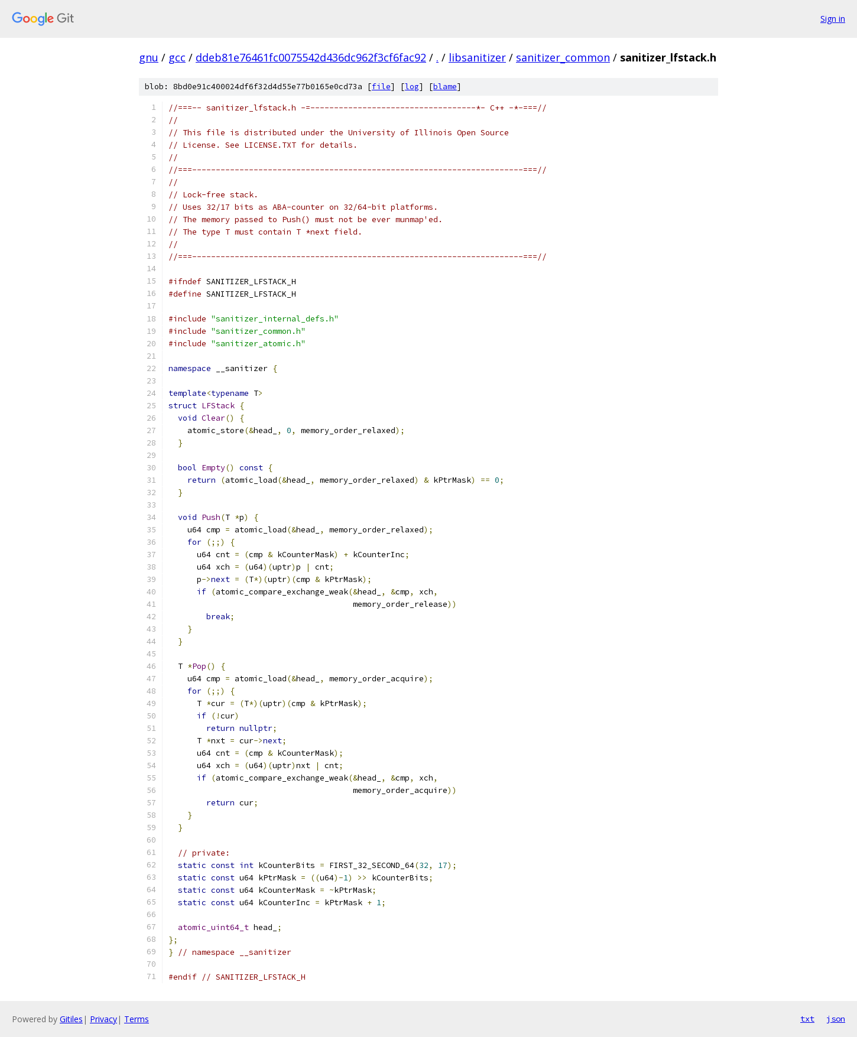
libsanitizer (477, 57)
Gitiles (71, 1019)
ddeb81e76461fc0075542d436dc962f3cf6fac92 (311, 57)
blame (445, 87)
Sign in (832, 18)
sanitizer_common (563, 57)
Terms (136, 1019)
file (381, 87)
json (835, 1018)
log (412, 87)
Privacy (103, 1019)
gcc (177, 57)
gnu (148, 57)
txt (807, 1018)
